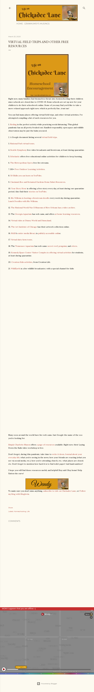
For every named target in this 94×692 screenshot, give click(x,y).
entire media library (27, 233)
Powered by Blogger (47, 683)
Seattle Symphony (18, 150)
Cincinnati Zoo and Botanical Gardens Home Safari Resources (37, 182)
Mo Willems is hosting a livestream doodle (30, 198)
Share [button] (10, 508)
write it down (58, 454)
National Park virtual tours (22, 143)
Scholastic (14, 156)
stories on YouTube (37, 191)
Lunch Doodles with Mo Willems (23, 201)
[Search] (84, 7)
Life (28, 511)
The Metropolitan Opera (21, 163)
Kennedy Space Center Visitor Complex (29, 252)
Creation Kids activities (21, 262)
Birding (13, 124)
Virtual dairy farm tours (21, 239)
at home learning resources (67, 214)
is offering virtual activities (59, 252)
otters (74, 246)
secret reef (53, 246)
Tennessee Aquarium (24, 246)
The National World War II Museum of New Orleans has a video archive (43, 207)
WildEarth (15, 268)
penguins (63, 246)
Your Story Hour (18, 188)
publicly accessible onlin (48, 233)
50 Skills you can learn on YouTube (25, 175)
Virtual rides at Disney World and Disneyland (31, 220)
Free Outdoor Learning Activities (30, 169)
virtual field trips (49, 137)
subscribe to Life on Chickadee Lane (59, 491)
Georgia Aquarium (23, 214)
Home (19, 23)
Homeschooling (20, 511)
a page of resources (46, 444)
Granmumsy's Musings (37, 23)
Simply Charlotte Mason (19, 444)
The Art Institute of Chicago (24, 227)
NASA (13, 233)
